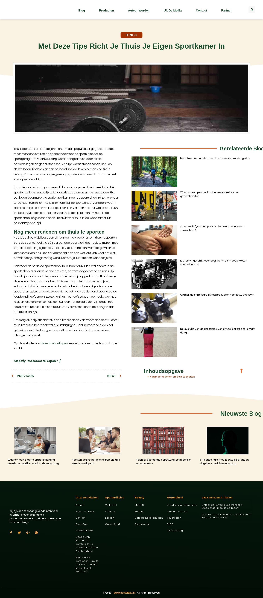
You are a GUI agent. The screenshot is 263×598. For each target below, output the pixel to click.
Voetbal (110, 511)
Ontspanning (175, 530)
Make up (140, 505)
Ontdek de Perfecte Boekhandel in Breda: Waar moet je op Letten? (222, 506)
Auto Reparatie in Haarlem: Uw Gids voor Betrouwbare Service (226, 516)
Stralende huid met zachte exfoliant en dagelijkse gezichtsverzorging (224, 461)
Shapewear (142, 524)
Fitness (131, 35)
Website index (84, 530)
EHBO (170, 524)
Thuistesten (174, 517)
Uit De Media (173, 10)
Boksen (109, 517)
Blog (81, 10)
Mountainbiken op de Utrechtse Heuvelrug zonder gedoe (215, 158)
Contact (201, 10)
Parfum (139, 511)
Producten (106, 10)
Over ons (81, 524)
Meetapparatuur (177, 511)
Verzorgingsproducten (148, 517)
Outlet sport (112, 524)
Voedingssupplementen (181, 505)
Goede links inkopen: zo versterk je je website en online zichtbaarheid (86, 544)
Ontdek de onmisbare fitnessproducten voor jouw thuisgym (217, 295)
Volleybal (111, 505)
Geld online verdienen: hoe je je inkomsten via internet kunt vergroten (86, 564)
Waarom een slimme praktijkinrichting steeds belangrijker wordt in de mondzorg (33, 461)
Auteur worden (139, 10)
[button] (252, 9)
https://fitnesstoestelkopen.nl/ (37, 361)
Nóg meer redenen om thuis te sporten (172, 376)
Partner (226, 10)
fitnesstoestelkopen (54, 343)
